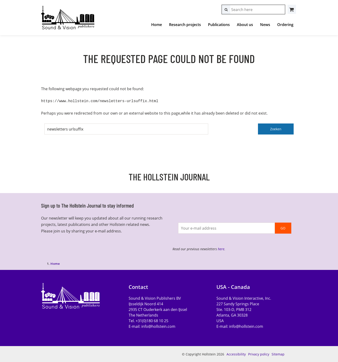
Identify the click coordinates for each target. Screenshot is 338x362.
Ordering (285, 24)
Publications (219, 24)
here (221, 248)
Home (156, 24)
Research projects (185, 24)
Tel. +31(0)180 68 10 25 (148, 320)
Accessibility (236, 353)
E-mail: (152, 325)
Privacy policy (258, 353)
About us (245, 24)
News (265, 24)
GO (282, 227)
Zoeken (275, 128)
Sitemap (278, 353)
